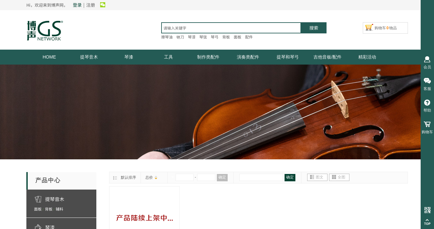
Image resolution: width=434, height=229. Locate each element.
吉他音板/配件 (327, 56)
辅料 (59, 209)
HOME (49, 56)
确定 (222, 177)
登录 (77, 5)
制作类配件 (208, 56)
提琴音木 (89, 56)
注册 (90, 5)
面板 (38, 209)
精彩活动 (367, 56)
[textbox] (231, 27)
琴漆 (128, 56)
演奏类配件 (248, 56)
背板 (48, 209)
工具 (168, 56)
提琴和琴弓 (288, 56)
